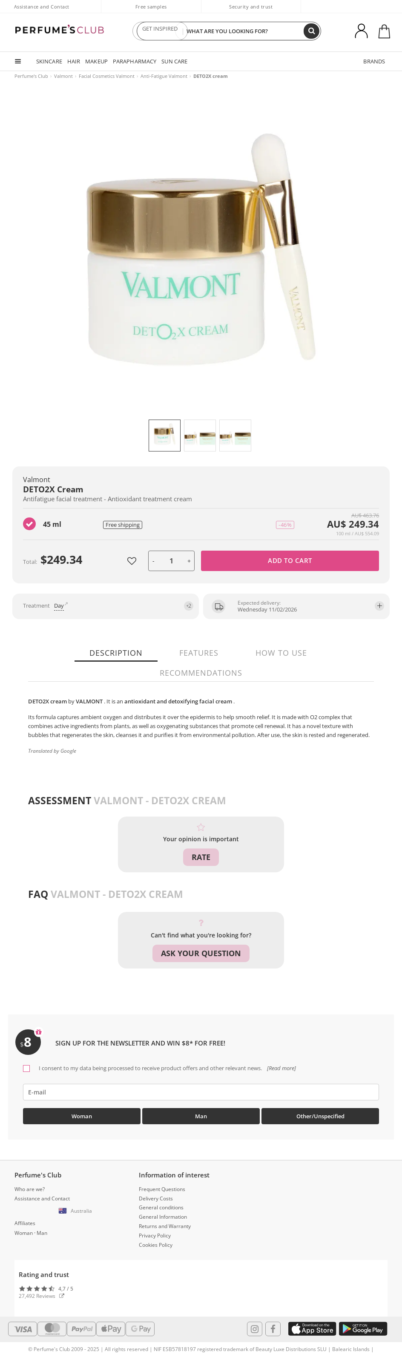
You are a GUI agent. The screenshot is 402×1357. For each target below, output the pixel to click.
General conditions (161, 1206)
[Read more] (281, 1066)
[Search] (311, 31)
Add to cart (290, 560)
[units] (171, 561)
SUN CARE (173, 61)
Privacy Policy (155, 1233)
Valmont (63, 76)
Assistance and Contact (41, 6)
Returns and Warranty (165, 1224)
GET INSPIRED (160, 31)
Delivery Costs (156, 1196)
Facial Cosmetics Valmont (107, 76)
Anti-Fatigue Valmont (164, 76)
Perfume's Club (31, 76)
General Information (163, 1215)
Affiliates (24, 1222)
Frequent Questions (162, 1187)
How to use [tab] (280, 653)
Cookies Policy (155, 1243)
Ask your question (201, 953)
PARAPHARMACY (133, 61)
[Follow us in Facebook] (273, 1327)
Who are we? (29, 1187)
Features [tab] (199, 653)
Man (201, 1115)
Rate (201, 857)
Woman (82, 1115)
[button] (76, 1210)
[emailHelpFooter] (201, 1090)
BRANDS (374, 61)
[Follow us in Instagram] (254, 1327)
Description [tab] (118, 653)
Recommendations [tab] (201, 673)
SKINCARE (49, 61)
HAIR (73, 61)
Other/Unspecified (320, 1115)
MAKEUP (96, 61)
